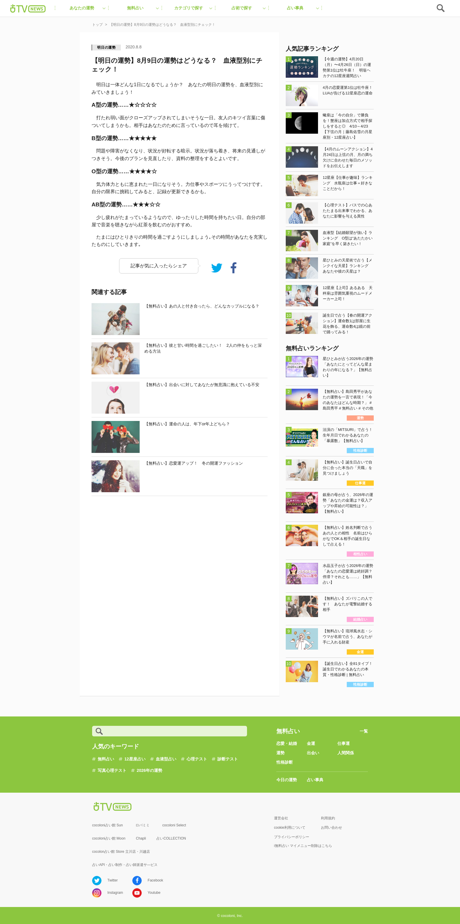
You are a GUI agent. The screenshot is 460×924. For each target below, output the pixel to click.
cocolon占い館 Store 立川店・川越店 (121, 852)
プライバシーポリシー (291, 837)
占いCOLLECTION (171, 838)
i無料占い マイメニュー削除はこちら (303, 846)
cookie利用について (289, 828)
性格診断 (284, 762)
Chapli (141, 838)
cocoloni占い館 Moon (108, 838)
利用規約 (328, 818)
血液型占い (166, 759)
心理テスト (197, 759)
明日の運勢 (106, 47)
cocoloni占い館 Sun (107, 825)
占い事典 (315, 779)
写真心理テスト (112, 770)
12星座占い (135, 759)
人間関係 (345, 752)
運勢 (280, 752)
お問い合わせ (331, 828)
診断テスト (227, 759)
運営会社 (281, 818)
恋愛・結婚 (286, 743)
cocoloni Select (174, 825)
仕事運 (343, 743)
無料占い (106, 759)
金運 (311, 743)
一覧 (364, 731)
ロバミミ (143, 825)
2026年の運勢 (149, 770)
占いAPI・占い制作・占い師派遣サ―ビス (125, 865)
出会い (313, 752)
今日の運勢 (286, 779)
